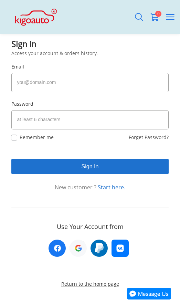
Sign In (90, 166)
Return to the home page (90, 284)
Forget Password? (149, 137)
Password (22, 104)
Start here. (111, 187)
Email (17, 66)
